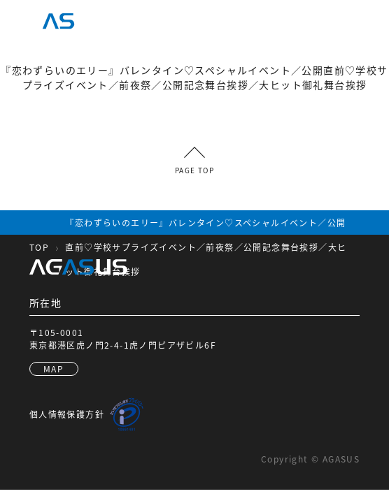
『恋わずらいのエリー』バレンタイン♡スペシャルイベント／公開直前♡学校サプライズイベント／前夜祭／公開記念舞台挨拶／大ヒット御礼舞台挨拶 (205, 247)
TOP (39, 247)
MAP (53, 368)
